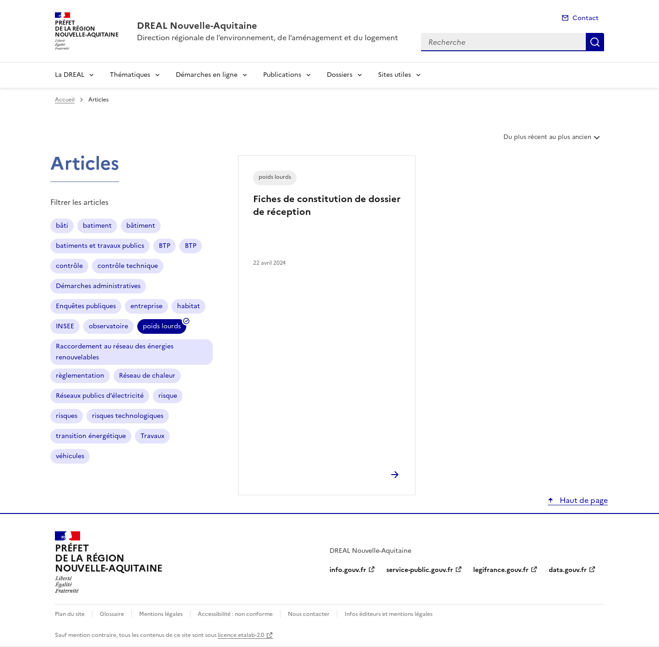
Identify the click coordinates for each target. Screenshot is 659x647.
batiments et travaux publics (100, 246)
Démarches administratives (98, 286)
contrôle (69, 266)
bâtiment (140, 225)
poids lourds (162, 327)
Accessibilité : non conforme (235, 614)
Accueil (65, 100)
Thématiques (130, 75)
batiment (97, 225)
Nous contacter (309, 614)
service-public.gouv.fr (419, 570)
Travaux (152, 436)
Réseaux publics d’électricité (100, 396)
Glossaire (112, 614)
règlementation (80, 375)
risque (167, 396)
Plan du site (70, 614)
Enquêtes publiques (86, 306)
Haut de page (583, 500)
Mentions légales (161, 614)
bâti (62, 225)
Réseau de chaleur (147, 375)
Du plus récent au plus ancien (552, 140)
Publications (282, 75)
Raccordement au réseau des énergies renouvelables (114, 352)
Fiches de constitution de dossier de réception (326, 205)
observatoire (108, 326)
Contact (586, 18)
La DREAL (69, 75)
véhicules (70, 456)
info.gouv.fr (348, 570)
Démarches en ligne (207, 75)
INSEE (65, 326)
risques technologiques (127, 416)
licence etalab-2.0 (241, 635)
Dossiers (339, 75)
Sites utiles (394, 75)
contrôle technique (127, 266)
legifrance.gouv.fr (501, 570)
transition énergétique (91, 436)
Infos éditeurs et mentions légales (388, 614)
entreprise (146, 306)
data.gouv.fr (568, 570)
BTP (164, 246)
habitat (188, 306)
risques (66, 416)
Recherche (595, 42)
